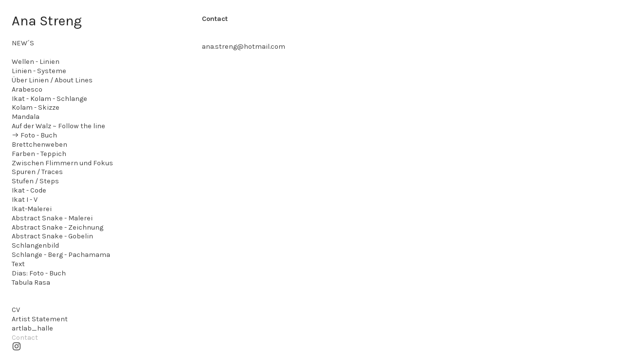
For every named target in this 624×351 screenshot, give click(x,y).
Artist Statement (40, 319)
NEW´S (23, 43)
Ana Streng (47, 20)
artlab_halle (32, 328)
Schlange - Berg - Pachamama (61, 255)
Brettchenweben (39, 144)
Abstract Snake (37, 218)
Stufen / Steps (35, 181)
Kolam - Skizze (35, 107)
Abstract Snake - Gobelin (52, 236)
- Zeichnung (83, 227)
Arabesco (27, 89)
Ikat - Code (29, 190)
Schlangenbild (35, 245)
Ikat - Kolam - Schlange (49, 99)
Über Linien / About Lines (52, 80)
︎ (16, 347)
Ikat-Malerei (32, 209)
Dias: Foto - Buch (39, 273)
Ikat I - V (25, 199)
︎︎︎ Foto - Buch (34, 135)
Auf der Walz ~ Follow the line (58, 126)
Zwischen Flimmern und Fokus (62, 163)
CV (16, 310)
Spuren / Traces (37, 172)
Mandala (25, 117)
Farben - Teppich (39, 154)
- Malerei (78, 218)
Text (18, 264)
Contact (25, 337)
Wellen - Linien (35, 62)
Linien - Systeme (39, 71)
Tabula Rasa (31, 282)
